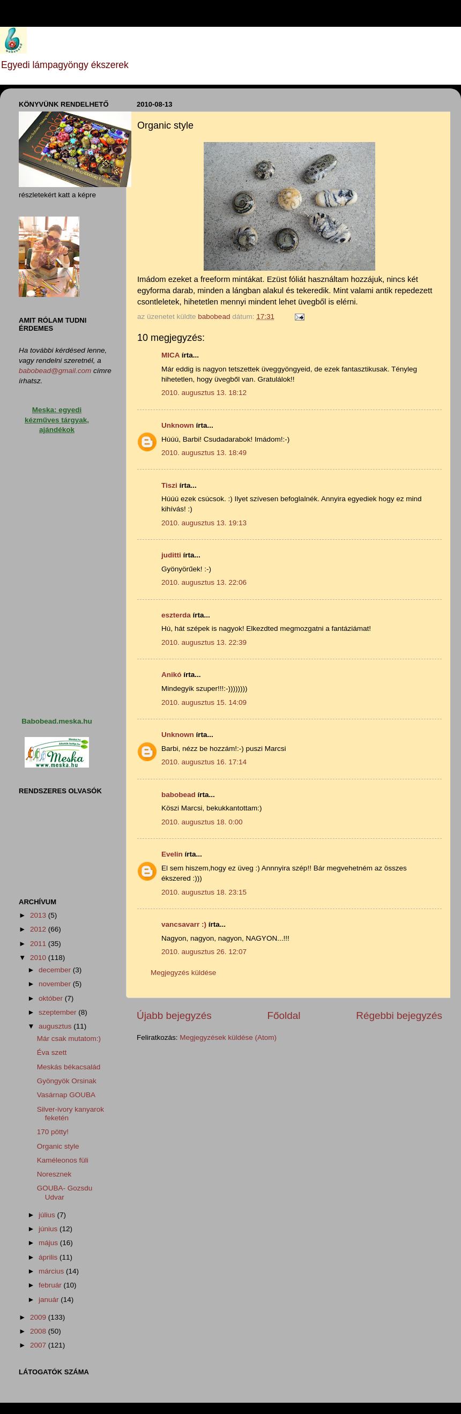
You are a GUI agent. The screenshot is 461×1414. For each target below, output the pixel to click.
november (56, 984)
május (49, 1243)
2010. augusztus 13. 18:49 (204, 453)
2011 (39, 944)
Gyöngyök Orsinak (66, 1081)
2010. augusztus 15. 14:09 (204, 702)
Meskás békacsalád (69, 1067)
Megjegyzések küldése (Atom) (228, 1037)
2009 (39, 1317)
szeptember (58, 1012)
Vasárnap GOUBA (66, 1095)
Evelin (172, 854)
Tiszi (169, 485)
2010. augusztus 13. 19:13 (204, 523)
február (51, 1285)
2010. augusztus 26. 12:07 (204, 952)
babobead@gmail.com (55, 371)
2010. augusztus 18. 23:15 (204, 892)
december (56, 970)
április (49, 1257)
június (49, 1229)
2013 (39, 915)
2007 (39, 1345)
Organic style (58, 1146)
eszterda (176, 615)
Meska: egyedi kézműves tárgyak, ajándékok (57, 420)
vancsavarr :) (183, 924)
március (52, 1271)
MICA (170, 355)
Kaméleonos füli (62, 1160)
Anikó (171, 675)
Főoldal (284, 1015)
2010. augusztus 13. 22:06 (204, 582)
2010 (39, 958)
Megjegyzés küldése (183, 973)
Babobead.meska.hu (56, 721)
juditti (171, 555)
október (52, 998)
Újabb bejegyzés (174, 1015)
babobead (178, 795)
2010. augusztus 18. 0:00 (202, 822)
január (50, 1300)
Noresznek (54, 1174)
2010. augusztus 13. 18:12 (204, 393)
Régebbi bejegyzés (399, 1015)
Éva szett (52, 1052)
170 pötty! (53, 1132)
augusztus (56, 1026)
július (48, 1215)
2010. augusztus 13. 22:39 (204, 642)
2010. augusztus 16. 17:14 (204, 762)
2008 (39, 1331)
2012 (39, 929)
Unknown (177, 425)
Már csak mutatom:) (69, 1039)
